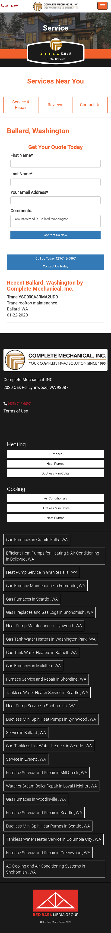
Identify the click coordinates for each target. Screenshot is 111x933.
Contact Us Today (55, 266)
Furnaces (55, 454)
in (37, 539)
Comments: (21, 210)
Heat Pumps (55, 463)
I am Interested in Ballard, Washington (55, 221)
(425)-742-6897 (19, 404)
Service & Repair (20, 104)
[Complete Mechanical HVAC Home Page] (55, 6)
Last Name (21, 173)
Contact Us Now (55, 235)
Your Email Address (29, 192)
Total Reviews (55, 59)
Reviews (55, 104)
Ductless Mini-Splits (56, 473)
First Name (21, 155)
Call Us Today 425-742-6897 (55, 258)
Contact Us (90, 104)
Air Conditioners (55, 498)
